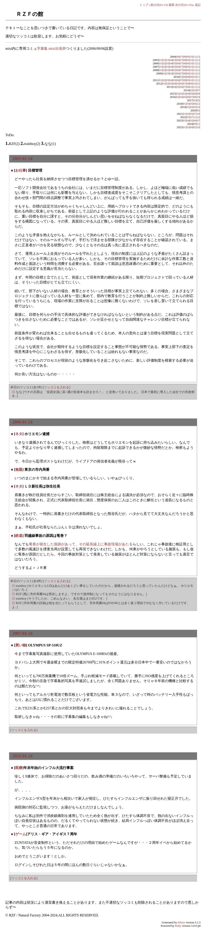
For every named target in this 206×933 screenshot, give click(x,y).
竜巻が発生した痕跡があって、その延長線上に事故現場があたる (81, 544)
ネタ (18, 434)
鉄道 (18, 536)
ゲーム (20, 834)
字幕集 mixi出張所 (51, 48)
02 (164, 60)
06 (177, 56)
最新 (171, 4)
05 (174, 60)
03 (167, 60)
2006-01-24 (23, 422)
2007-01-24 (23, 633)
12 (198, 56)
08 (184, 56)
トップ (144, 4)
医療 (18, 768)
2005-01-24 (23, 158)
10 (191, 56)
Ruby (178, 925)
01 (160, 60)
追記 (198, 4)
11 (194, 56)
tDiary (181, 922)
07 (181, 56)
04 (170, 60)
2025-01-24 (23, 756)
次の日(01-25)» (184, 4)
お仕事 (20, 170)
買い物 (20, 645)
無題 (18, 469)
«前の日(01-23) (158, 4)
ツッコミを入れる (56, 387)
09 (188, 56)
